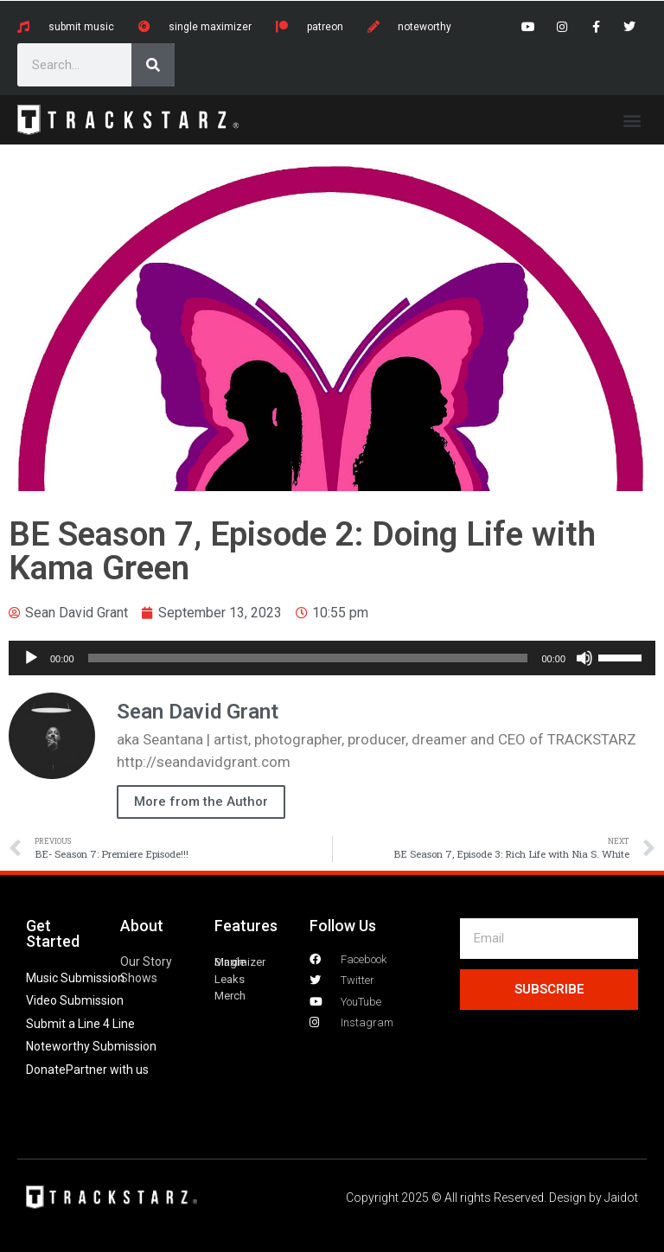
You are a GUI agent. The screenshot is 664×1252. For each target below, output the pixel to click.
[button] (632, 119)
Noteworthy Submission (91, 1046)
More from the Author (201, 801)
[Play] (31, 658)
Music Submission (75, 978)
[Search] (153, 64)
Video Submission (75, 1000)
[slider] (308, 658)
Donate (46, 1069)
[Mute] (584, 658)
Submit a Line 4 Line (80, 1024)
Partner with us (107, 1069)
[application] (332, 658)
